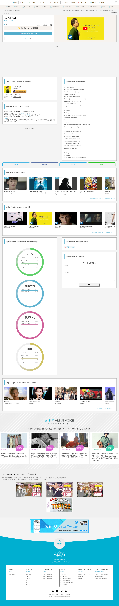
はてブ (73, 164)
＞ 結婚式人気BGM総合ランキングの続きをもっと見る (100, 198)
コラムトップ (63, 574)
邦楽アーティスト (47, 576)
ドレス (27, 580)
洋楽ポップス (17, 97)
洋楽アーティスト (47, 578)
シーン (27, 576)
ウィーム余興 (63, 584)
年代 (27, 582)
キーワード (29, 584)
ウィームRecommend (65, 578)
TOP (3, 10)
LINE (101, 164)
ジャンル (28, 578)
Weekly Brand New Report (101, 578)
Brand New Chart (99, 576)
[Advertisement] (59, 61)
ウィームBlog (63, 576)
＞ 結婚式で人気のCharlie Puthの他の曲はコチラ (102, 232)
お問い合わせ (67, 594)
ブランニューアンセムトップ (102, 574)
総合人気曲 (29, 574)
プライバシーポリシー (53, 594)
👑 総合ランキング (28, 28)
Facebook (44, 164)
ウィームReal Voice (65, 580)
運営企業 (61, 594)
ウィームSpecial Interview (66, 582)
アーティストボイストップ (84, 574)
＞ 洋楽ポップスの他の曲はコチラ (106, 408)
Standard (80, 578)
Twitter (16, 164)
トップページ (12, 574)
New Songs (80, 576)
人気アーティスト (47, 574)
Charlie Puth (9, 10)
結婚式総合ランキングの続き (15, 172)
